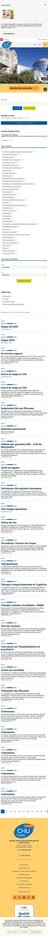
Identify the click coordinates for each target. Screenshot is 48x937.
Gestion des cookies (24, 891)
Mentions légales (24, 874)
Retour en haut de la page (45, 817)
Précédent (2, 811)
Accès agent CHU (24, 868)
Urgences (4, 39)
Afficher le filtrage (45, 89)
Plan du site (24, 881)
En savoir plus (9, 33)
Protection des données (24, 877)
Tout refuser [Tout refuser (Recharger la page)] (25, 932)
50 (45, 811)
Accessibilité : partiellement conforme (24, 871)
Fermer (45, 5)
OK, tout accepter (12, 932)
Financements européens (24, 884)
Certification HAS (24, 887)
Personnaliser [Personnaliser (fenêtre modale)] (36, 932)
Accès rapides (42, 39)
